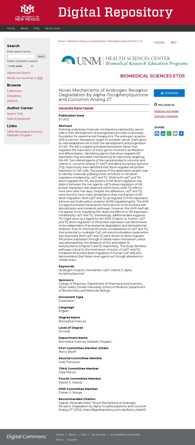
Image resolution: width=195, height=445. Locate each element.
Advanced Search (18, 73)
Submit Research (18, 118)
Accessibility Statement (125, 434)
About (72, 434)
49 (141, 41)
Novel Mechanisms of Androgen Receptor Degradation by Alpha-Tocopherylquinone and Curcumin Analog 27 (103, 95)
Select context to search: (22, 61)
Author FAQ (15, 114)
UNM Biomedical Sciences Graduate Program (24, 133)
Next (173, 42)
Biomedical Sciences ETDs (123, 41)
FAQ (83, 434)
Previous (159, 42)
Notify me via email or (25, 78)
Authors (12, 101)
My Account (98, 434)
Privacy (59, 439)
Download (169, 93)
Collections (14, 91)
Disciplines (14, 96)
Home (61, 41)
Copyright (72, 439)
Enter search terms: (19, 51)
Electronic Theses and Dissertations (86, 41)
